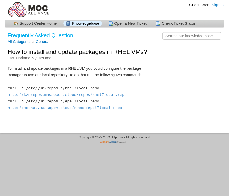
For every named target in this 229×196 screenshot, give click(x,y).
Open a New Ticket (130, 23)
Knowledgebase (85, 23)
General (42, 41)
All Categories (19, 41)
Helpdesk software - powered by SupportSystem (114, 142)
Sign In (218, 5)
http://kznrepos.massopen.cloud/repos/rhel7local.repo (67, 94)
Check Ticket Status (179, 23)
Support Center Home (38, 23)
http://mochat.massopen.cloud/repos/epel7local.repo (65, 107)
